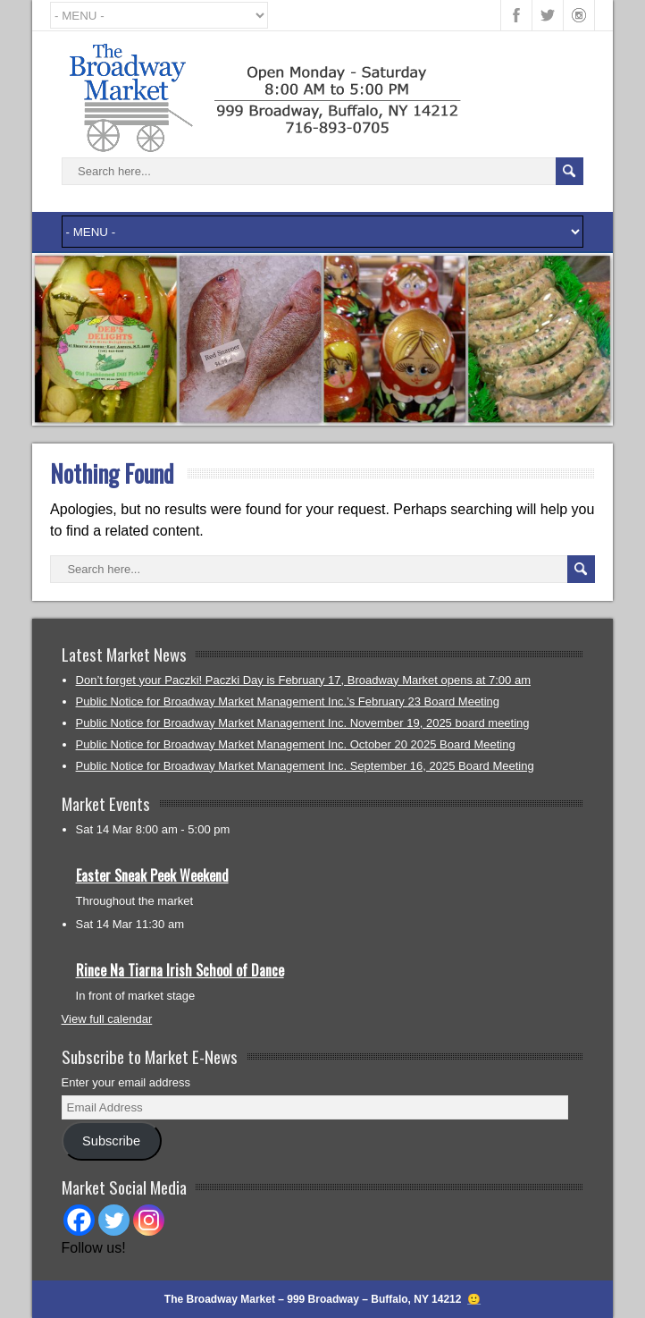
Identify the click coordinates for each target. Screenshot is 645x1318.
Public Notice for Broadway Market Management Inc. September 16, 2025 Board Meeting (305, 766)
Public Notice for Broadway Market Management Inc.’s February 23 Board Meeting (288, 701)
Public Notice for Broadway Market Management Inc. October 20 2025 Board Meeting (295, 744)
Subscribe (111, 1141)
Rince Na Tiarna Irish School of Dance (180, 970)
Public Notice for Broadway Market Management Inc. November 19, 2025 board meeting (303, 723)
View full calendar (107, 1019)
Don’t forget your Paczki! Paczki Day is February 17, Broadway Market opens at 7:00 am (303, 680)
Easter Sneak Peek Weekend (152, 875)
